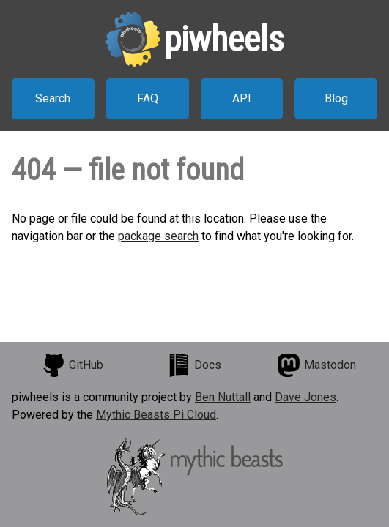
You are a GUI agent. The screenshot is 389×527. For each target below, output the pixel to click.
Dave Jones (305, 397)
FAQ (147, 98)
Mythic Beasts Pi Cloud (156, 415)
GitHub (72, 365)
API (241, 98)
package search (158, 236)
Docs (194, 365)
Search (52, 98)
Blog (336, 98)
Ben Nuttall (223, 397)
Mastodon (316, 365)
